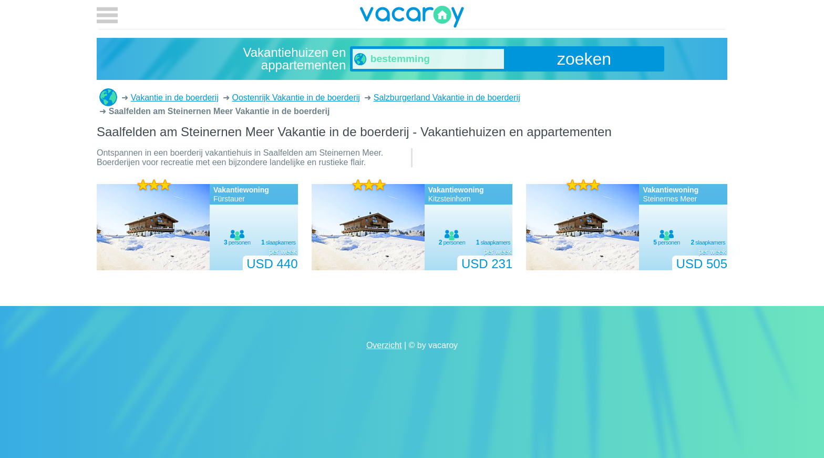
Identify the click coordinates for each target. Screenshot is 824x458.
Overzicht (384, 345)
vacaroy (412, 18)
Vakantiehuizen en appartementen (108, 97)
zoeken (584, 58)
